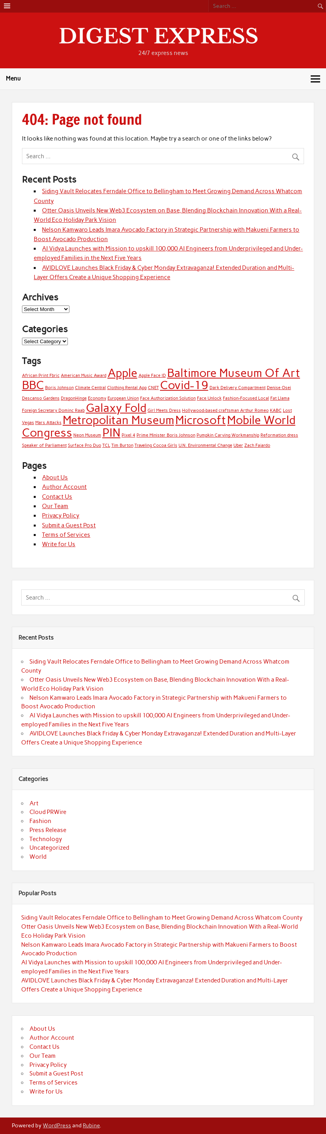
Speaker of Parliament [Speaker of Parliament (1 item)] (44, 445)
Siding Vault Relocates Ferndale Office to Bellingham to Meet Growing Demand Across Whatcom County (161, 917)
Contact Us (57, 496)
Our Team (55, 506)
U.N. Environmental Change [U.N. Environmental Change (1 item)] (205, 445)
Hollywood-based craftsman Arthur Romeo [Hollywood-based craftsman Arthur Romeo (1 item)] (225, 410)
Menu (13, 78)
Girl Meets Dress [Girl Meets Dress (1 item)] (164, 410)
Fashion (40, 821)
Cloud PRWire (47, 812)
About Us (55, 477)
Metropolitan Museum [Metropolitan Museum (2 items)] (118, 420)
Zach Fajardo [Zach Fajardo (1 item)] (257, 445)
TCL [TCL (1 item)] (106, 445)
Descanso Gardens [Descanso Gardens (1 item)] (41, 398)
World (37, 856)
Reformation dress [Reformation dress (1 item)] (279, 435)
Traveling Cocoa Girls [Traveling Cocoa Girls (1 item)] (156, 445)
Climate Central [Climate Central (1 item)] (90, 387)
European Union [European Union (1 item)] (123, 398)
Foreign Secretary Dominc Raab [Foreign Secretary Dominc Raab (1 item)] (53, 410)
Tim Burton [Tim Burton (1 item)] (122, 445)
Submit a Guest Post (69, 525)
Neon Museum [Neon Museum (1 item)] (87, 435)
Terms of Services (66, 534)
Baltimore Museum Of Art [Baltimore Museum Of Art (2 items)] (233, 373)
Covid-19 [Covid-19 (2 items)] (184, 385)
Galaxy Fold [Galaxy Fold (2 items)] (116, 408)
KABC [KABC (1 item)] (276, 410)
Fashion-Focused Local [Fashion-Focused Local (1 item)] (246, 398)
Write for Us (58, 544)
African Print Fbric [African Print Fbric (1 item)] (41, 375)
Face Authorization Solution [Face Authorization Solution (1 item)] (168, 398)
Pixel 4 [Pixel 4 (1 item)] (128, 435)
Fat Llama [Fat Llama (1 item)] (280, 398)
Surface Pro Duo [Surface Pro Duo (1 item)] (84, 445)
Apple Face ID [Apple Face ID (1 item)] (152, 375)
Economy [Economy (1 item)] (97, 398)
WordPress (57, 1125)
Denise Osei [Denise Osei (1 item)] (279, 387)
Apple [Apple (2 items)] (122, 373)
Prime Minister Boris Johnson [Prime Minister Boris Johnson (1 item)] (166, 435)
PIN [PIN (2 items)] (111, 432)
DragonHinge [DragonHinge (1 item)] (74, 398)
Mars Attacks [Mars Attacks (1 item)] (48, 422)
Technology (45, 839)
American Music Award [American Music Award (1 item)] (83, 375)
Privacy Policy (60, 515)
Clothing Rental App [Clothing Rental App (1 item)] (127, 387)
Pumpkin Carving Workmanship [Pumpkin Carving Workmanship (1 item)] (228, 435)
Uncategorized (49, 847)
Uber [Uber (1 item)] (238, 445)
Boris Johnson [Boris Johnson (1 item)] (59, 387)
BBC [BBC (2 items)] (33, 385)
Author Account (64, 486)
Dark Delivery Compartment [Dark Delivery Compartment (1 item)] (237, 387)
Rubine (91, 1125)
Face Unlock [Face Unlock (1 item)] (209, 398)
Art (33, 803)
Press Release (47, 830)
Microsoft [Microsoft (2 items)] (200, 420)
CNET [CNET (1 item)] (153, 387)
